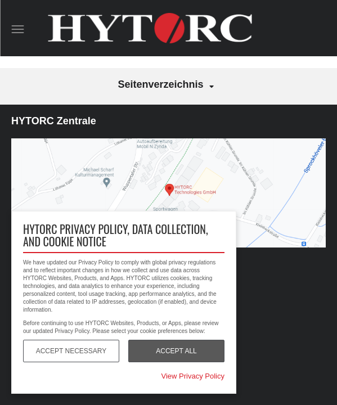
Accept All (176, 351)
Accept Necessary (71, 351)
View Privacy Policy (192, 376)
